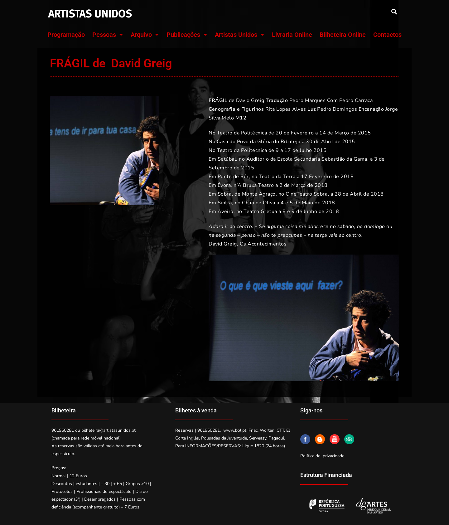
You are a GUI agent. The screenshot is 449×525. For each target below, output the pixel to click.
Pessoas (107, 34)
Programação (66, 34)
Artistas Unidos (239, 34)
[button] (394, 11)
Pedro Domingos (337, 109)
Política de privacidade (322, 456)
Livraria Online (292, 34)
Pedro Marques (307, 100)
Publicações (187, 34)
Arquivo (145, 34)
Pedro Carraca (356, 100)
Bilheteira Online (343, 34)
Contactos (387, 34)
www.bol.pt (234, 430)
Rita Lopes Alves (285, 109)
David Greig (250, 100)
